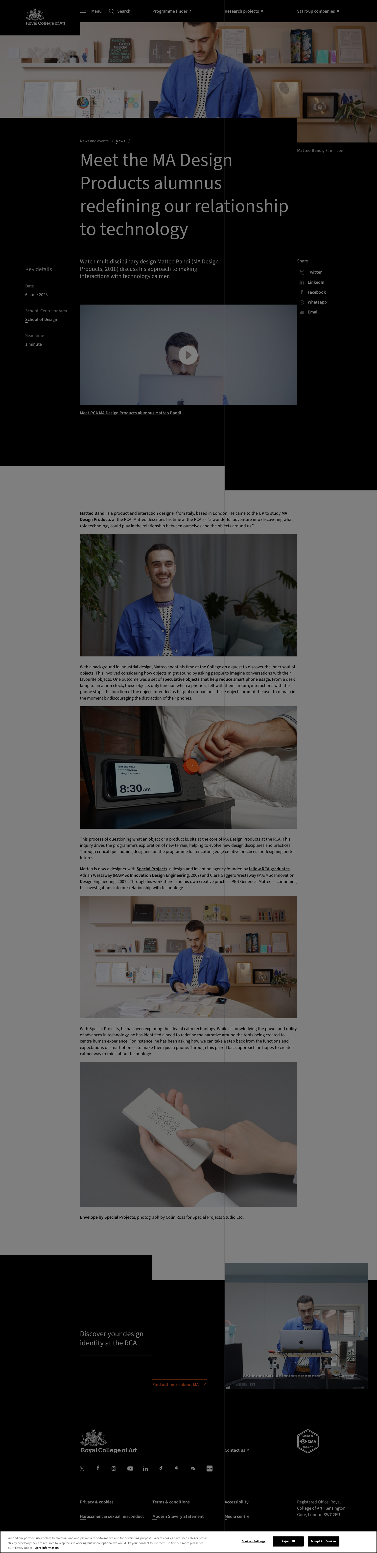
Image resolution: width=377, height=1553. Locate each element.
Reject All (288, 1541)
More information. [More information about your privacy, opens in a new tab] (47, 1548)
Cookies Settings (253, 1541)
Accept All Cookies (323, 1541)
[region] (188, 1542)
